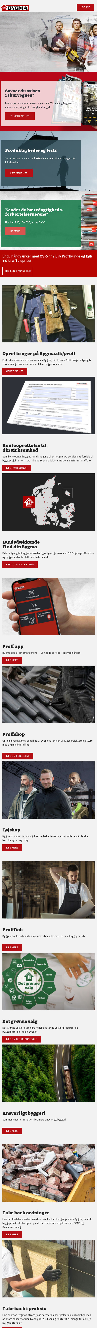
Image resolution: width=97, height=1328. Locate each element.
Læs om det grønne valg (21, 1039)
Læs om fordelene (17, 756)
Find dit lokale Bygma (20, 564)
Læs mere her (18, 173)
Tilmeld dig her (19, 116)
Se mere (15, 231)
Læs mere (12, 660)
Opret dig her (15, 371)
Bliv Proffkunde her (18, 271)
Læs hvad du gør (16, 468)
